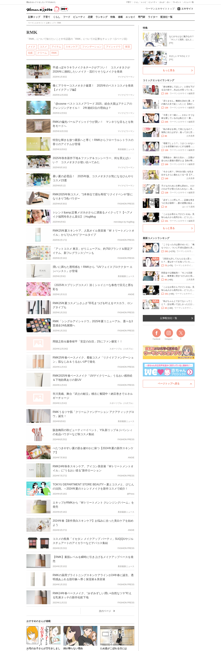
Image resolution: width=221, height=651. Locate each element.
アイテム (56, 46)
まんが (162, 2)
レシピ (143, 2)
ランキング (101, 17)
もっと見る (169, 70)
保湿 (127, 46)
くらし (136, 2)
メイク (31, 46)
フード (66, 17)
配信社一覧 (166, 17)
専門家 (141, 17)
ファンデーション (92, 46)
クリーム (42, 52)
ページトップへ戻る (169, 383)
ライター (153, 17)
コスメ (43, 46)
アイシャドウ (113, 46)
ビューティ (152, 2)
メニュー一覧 (188, 2)
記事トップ (34, 17)
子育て (128, 2)
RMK (54, 52)
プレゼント (176, 2)
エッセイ (130, 17)
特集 (112, 17)
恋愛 (90, 17)
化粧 (30, 52)
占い (168, 2)
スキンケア (72, 46)
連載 (120, 17)
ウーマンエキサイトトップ (160, 8)
